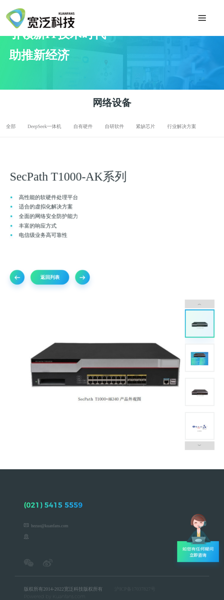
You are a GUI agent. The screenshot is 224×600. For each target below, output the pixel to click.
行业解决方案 (181, 126)
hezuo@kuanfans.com (49, 526)
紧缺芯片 (145, 126)
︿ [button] (198, 304)
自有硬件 (83, 126)
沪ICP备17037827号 (134, 589)
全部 (11, 126)
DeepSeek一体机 (44, 126)
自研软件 (114, 126)
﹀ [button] (198, 443)
